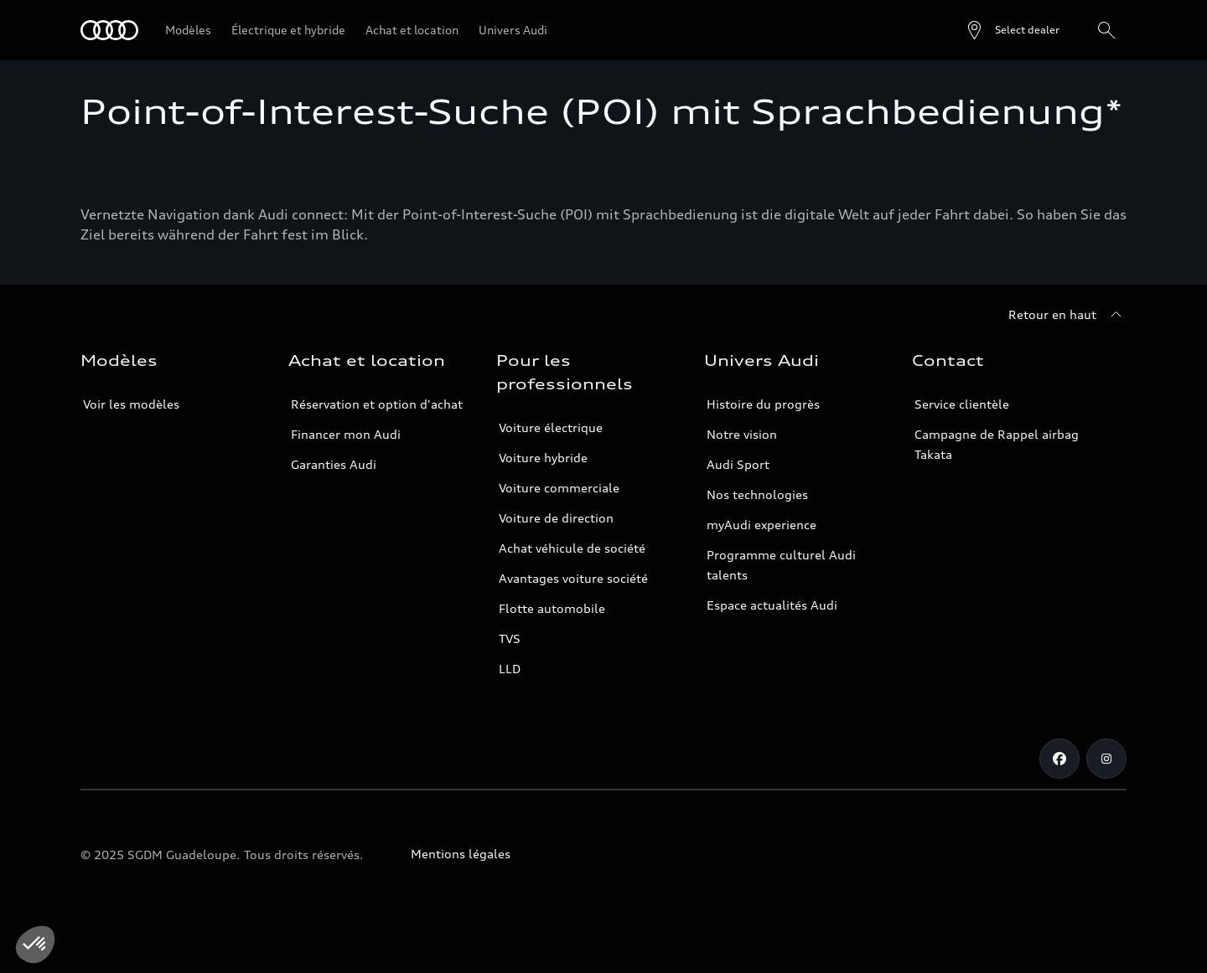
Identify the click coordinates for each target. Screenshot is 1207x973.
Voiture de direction (556, 518)
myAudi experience (761, 524)
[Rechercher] (1106, 30)
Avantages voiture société (573, 578)
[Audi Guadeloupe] (109, 30)
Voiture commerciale (559, 488)
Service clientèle (961, 404)
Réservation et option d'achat (377, 404)
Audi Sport (738, 464)
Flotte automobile (552, 608)
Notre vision (742, 434)
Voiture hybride (543, 457)
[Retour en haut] (1067, 315)
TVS (510, 638)
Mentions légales (460, 854)
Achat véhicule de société (572, 548)
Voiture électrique (551, 427)
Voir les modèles (131, 404)
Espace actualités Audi (772, 605)
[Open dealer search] (1012, 30)
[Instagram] (1106, 759)
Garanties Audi (333, 464)
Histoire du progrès (763, 404)
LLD (510, 669)
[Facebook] (1059, 759)
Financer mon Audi (346, 434)
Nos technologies (757, 494)
